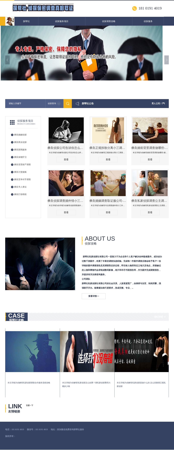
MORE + (160, 316)
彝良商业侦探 (20, 142)
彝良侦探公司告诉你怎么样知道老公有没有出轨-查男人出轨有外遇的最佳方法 (66, 147)
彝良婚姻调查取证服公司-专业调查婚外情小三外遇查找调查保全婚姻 (108, 200)
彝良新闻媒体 (20, 150)
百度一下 (29, 405)
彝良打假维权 (20, 194)
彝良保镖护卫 (20, 157)
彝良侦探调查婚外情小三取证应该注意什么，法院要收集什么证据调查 (66, 200)
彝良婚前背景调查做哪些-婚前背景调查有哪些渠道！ (150, 147)
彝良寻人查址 (20, 187)
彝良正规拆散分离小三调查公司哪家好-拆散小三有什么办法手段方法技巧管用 (108, 147)
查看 (66, 159)
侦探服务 (148, 21)
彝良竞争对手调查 (22, 179)
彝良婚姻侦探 (20, 135)
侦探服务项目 (61, 21)
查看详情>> (93, 296)
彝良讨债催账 (20, 172)
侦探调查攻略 (108, 21)
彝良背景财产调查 (22, 164)
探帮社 (26, 21)
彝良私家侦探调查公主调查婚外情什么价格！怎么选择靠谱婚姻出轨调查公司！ (150, 200)
